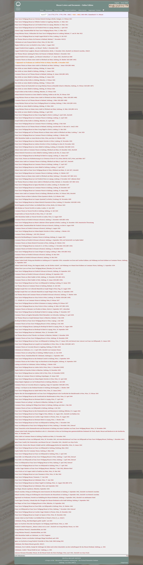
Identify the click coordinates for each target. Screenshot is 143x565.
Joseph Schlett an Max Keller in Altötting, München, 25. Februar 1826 (35, 91)
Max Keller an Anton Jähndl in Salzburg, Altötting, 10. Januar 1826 (34, 68)
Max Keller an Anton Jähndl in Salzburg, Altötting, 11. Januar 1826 (34, 71)
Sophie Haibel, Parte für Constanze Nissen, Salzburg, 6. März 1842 (34, 451)
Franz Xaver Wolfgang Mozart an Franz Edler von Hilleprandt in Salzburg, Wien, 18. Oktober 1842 (44, 506)
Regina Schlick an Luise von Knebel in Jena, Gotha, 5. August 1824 (34, 45)
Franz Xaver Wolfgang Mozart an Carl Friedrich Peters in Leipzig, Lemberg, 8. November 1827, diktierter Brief (47, 179)
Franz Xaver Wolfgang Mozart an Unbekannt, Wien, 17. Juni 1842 (34, 480)
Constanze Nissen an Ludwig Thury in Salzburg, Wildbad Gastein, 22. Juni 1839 (38, 353)
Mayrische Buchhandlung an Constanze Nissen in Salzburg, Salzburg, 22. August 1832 (40, 237)
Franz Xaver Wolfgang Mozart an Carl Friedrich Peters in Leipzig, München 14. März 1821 (41, 25)
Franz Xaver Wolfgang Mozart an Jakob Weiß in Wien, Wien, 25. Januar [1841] (38, 390)
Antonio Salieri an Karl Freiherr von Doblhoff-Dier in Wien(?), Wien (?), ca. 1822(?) (39, 518)
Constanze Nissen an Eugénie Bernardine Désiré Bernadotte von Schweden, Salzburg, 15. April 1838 (44, 315)
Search (43, 14)
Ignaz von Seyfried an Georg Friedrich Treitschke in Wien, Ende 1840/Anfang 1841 (39, 541)
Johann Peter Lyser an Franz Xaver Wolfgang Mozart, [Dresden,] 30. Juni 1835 (38, 268)
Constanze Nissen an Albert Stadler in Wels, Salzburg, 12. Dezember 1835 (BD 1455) (40, 277)
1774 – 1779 (58, 14)
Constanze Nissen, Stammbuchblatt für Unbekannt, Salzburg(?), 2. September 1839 (39, 355)
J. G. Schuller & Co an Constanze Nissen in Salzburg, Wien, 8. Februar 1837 (37, 300)
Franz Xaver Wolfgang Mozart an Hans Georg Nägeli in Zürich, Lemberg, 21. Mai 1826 (40, 129)
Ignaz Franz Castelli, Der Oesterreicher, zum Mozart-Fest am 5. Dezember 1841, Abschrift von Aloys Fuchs (46, 442)
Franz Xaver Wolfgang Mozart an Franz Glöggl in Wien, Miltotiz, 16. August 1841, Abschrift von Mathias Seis (47, 414)
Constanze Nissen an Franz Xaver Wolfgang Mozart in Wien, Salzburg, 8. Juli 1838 (39, 323)
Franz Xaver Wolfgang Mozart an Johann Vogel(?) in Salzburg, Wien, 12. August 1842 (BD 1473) (43, 483)
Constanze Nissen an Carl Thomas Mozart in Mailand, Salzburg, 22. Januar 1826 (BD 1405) (41, 74)
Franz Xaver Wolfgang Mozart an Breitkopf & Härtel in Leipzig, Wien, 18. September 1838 (41, 329)
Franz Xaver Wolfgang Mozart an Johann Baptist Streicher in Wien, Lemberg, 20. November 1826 (43, 141)
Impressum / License (94, 10)
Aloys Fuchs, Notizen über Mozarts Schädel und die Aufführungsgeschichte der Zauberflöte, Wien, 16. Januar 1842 (48, 445)
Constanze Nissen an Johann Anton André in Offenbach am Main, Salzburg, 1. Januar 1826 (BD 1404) (45, 65)
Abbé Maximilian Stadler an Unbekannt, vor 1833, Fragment (32, 535)
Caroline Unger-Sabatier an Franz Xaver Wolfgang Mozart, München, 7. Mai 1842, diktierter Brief (43, 468)
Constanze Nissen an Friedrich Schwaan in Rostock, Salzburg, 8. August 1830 (37, 228)
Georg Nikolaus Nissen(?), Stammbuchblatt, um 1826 (30, 529)
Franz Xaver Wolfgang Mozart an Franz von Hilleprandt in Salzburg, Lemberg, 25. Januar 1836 (42, 283)
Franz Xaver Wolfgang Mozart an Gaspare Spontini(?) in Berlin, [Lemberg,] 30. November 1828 (43, 199)
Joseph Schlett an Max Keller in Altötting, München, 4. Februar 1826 (35, 80)
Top (127, 555)
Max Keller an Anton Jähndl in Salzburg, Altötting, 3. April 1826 (34, 112)
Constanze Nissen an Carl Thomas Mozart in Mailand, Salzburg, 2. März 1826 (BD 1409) (41, 100)
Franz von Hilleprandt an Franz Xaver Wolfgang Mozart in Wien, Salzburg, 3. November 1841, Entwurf (45, 425)
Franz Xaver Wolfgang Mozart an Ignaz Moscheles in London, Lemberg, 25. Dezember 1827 (42, 185)
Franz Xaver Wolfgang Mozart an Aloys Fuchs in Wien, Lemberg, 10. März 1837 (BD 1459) (42, 306)
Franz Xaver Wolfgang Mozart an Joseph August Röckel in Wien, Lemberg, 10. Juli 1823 (41, 36)
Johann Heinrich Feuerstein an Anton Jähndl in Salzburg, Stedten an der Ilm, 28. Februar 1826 (42, 94)
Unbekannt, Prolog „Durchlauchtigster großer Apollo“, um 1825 (33, 521)
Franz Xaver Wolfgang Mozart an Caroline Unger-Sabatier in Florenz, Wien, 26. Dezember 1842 (43, 512)
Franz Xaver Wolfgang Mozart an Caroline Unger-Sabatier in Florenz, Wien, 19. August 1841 (42, 417)
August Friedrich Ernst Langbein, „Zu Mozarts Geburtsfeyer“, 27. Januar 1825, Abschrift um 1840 (43, 57)
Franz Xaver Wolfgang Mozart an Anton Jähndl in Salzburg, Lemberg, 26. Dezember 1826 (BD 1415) (44, 147)
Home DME (124, 3)
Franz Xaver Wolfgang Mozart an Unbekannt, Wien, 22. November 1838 (36, 332)
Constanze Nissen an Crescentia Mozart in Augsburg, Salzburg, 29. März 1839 (38, 347)
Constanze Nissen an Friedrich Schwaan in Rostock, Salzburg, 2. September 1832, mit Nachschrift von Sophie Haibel (49, 240)
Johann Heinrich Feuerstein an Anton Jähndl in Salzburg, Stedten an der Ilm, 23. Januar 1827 (42, 153)
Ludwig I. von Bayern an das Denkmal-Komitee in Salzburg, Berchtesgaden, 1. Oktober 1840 (42, 387)
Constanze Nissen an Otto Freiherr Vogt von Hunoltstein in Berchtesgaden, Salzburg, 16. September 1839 (45, 361)
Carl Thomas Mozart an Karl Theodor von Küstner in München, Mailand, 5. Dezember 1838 (42, 335)
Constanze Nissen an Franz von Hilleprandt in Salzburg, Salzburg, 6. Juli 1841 (38, 408)
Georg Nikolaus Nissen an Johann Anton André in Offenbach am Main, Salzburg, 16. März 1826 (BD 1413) (46, 109)
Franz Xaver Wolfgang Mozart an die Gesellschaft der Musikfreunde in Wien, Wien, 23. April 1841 (44, 396)
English (117, 3)
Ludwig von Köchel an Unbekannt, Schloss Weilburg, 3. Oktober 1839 (35, 364)
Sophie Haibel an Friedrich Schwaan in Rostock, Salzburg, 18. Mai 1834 (36, 257)
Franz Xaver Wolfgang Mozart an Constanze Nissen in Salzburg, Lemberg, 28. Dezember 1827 (42, 187)
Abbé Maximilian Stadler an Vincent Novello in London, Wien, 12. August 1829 (38, 217)
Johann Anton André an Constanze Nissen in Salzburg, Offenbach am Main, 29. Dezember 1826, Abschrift (46, 150)
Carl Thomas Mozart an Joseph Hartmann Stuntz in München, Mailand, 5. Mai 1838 (39, 318)
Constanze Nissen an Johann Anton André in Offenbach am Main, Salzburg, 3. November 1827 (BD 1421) (46, 176)
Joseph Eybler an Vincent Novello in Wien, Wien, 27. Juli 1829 (33, 214)
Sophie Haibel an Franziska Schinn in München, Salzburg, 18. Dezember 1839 (38, 370)
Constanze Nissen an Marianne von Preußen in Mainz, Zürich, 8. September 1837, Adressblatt (42, 309)
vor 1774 (51, 14)
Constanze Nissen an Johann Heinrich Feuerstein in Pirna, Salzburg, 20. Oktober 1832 (40, 243)
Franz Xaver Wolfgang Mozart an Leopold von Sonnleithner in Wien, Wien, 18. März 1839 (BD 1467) (45, 344)
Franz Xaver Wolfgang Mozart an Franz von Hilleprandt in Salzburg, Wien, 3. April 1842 (41, 454)
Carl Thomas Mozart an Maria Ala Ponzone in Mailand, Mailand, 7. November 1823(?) (40, 39)
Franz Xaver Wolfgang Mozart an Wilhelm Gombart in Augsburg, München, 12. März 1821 (41, 22)
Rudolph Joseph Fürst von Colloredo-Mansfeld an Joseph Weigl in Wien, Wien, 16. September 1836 (44, 291)
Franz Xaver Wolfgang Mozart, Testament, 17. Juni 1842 (31, 477)
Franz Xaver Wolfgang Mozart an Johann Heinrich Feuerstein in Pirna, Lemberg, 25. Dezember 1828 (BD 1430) (47, 202)
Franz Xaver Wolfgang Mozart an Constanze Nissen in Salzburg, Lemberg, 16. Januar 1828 (41, 190)
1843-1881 (84, 14)
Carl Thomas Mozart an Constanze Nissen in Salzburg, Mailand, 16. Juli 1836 (37, 286)
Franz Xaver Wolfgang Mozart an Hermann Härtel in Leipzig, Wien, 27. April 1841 (39, 399)
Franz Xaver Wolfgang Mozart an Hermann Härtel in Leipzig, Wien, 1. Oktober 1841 (39, 419)
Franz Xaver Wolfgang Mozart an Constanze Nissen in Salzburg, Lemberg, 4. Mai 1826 (40, 123)
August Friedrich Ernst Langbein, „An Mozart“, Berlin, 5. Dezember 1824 (36, 48)
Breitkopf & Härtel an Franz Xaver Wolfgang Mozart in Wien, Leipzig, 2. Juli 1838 (39, 321)
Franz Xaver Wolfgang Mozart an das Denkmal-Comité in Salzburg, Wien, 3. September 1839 (42, 358)
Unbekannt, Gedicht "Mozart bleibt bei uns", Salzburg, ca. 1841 (33, 550)
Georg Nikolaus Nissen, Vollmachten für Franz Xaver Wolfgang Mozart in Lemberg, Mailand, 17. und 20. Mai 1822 (48, 33)
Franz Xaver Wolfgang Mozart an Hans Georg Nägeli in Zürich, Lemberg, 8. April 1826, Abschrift (43, 115)
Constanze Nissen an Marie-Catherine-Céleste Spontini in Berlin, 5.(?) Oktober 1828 (39, 196)
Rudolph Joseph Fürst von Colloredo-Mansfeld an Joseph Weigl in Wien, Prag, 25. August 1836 (43, 289)
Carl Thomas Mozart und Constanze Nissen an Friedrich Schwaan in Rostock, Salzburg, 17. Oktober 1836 (46, 294)
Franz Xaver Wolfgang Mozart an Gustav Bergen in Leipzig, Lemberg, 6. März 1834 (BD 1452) (43, 251)
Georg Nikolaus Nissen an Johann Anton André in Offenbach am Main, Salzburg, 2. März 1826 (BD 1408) (46, 97)
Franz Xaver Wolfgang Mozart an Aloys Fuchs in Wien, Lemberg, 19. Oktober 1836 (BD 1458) (42, 297)
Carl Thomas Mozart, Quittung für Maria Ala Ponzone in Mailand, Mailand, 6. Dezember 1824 (42, 54)
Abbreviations (82, 10)
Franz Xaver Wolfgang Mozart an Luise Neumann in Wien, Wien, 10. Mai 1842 (38, 474)
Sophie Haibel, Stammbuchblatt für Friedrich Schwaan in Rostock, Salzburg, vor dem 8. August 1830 (44, 225)
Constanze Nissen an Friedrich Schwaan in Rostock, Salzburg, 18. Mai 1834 (37, 254)
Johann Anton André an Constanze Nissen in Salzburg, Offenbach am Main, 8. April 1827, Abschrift (44, 161)
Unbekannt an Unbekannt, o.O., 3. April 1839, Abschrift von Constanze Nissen (38, 350)
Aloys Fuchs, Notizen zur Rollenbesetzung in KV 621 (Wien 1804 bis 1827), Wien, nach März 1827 (50, 158)
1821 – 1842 (76, 14)
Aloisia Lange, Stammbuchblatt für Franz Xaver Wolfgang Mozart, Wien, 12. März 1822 (41, 30)
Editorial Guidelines (70, 10)
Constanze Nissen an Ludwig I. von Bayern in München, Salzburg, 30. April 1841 (39, 402)
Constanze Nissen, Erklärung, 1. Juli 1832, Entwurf (30, 234)
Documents (49, 10)
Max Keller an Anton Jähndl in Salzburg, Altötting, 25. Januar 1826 (34, 77)
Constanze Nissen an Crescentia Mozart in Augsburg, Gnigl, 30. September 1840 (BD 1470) (41, 385)
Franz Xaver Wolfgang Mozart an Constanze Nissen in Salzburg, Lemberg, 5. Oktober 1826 (41, 135)
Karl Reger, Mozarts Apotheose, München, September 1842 (32, 489)
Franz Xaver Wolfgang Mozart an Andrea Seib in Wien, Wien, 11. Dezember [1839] (39, 367)
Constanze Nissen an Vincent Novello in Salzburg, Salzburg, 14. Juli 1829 (36, 211)
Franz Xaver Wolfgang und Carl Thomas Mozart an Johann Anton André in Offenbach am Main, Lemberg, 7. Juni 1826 (49, 132)
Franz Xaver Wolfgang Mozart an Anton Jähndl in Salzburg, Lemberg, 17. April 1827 (40, 167)
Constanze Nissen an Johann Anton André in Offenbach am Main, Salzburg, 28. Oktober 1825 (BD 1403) (45, 59)
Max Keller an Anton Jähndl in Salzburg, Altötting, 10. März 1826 (34, 106)
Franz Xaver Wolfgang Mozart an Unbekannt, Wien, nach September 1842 (36, 486)
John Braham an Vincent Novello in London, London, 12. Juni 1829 (34, 208)
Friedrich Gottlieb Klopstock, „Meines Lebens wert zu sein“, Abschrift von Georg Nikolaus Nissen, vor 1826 (46, 526)
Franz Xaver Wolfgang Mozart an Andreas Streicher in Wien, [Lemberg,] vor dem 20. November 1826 (44, 144)
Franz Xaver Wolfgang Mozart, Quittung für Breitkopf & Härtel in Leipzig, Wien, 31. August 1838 (43, 326)
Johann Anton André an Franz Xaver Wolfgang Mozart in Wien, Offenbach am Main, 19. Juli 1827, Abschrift (46, 170)
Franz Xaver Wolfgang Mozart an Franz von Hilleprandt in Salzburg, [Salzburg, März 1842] (41, 448)
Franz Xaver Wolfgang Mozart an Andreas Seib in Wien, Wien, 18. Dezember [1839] (39, 373)
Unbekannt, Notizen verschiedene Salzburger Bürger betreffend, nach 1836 (37, 538)
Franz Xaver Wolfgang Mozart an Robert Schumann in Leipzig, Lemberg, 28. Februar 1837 (41, 303)
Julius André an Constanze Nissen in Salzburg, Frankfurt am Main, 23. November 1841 (40, 436)
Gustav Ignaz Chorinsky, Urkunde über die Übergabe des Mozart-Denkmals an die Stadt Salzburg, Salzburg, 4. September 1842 (52, 500)
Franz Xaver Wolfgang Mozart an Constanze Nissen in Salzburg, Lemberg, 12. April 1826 (41, 118)
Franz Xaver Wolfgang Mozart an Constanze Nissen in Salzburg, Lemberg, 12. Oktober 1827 (42, 173)
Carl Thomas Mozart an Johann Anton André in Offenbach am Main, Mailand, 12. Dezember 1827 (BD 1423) (47, 182)
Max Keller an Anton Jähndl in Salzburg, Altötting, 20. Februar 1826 (35, 89)
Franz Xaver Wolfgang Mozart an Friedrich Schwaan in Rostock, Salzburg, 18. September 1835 (43, 271)
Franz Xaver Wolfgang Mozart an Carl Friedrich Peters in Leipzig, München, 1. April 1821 (41, 27)
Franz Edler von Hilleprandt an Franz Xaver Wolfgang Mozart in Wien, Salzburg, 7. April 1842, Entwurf (45, 457)
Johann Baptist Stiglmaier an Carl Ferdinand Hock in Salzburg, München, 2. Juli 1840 (40, 382)
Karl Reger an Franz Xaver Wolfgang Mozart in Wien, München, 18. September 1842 (40, 503)
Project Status (58, 10)
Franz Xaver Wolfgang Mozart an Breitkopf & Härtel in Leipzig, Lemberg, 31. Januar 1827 (41, 155)
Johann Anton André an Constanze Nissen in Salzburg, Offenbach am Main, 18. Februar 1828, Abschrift (45, 193)
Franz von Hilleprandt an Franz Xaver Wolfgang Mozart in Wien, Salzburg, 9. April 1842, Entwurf (43, 462)
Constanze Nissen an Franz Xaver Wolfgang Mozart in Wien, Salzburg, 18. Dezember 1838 (41, 338)
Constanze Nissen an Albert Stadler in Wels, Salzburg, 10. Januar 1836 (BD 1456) (39, 280)
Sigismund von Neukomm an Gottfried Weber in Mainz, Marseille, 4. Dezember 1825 (42, 62)
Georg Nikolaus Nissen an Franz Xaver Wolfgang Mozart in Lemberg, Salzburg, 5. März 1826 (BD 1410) (45, 103)
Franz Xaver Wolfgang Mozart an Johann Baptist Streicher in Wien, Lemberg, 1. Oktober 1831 (42, 231)
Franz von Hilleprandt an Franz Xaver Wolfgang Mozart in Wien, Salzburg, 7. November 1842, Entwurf (45, 509)
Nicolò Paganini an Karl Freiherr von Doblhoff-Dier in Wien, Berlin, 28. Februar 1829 (40, 205)
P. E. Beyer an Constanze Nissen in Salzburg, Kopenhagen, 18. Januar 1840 (37, 376)
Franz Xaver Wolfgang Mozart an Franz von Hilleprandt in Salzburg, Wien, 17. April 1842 (41, 465)
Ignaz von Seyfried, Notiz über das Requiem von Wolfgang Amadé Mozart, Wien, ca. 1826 (41, 524)
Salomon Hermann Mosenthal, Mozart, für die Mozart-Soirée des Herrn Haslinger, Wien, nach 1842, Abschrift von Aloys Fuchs (52, 553)
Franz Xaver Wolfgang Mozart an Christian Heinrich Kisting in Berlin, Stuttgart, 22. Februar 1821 (43, 19)
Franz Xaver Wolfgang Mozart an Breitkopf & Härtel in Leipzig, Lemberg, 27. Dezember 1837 (42, 312)
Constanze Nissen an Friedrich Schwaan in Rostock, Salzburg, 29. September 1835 (39, 274)
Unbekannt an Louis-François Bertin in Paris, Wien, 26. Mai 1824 (34, 42)
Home (42, 10)
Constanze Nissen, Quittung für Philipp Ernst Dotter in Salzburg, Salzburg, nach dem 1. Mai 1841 (43, 405)
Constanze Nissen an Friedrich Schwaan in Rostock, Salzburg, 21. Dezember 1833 (39, 249)
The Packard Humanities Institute (88, 560)
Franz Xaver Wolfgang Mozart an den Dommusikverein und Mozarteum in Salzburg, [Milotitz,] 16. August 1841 (48, 411)
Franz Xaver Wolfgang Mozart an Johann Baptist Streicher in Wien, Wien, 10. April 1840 (41, 379)
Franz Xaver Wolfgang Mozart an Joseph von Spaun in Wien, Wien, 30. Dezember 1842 (40, 515)
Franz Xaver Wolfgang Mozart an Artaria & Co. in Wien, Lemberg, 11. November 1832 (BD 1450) (43, 246)
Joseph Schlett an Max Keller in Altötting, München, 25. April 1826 (34, 121)
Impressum (124, 562)
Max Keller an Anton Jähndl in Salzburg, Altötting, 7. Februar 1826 (34, 83)
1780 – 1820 (66, 14)
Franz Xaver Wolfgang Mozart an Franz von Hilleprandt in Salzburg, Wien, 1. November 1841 (42, 422)
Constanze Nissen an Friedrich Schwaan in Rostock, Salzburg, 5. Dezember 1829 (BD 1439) (42, 219)
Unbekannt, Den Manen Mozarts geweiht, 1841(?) (29, 544)
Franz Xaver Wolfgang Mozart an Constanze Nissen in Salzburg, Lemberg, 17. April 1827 (41, 164)
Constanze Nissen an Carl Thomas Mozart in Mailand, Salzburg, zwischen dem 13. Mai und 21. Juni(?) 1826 (46, 126)
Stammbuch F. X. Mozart (95, 14)
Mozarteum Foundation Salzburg (65, 560)
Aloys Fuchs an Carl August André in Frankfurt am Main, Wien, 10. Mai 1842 (37, 471)
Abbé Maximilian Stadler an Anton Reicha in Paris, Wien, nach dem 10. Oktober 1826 (40, 138)
